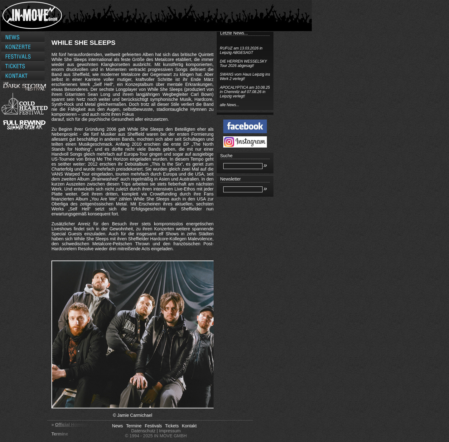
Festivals (153, 425)
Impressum (170, 430)
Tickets (172, 425)
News (117, 425)
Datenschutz (143, 430)
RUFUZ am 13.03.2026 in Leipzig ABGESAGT (241, 50)
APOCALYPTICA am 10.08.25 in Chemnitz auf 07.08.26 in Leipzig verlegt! (245, 91)
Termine (134, 425)
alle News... (229, 105)
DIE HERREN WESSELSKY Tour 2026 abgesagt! (243, 63)
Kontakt (189, 425)
